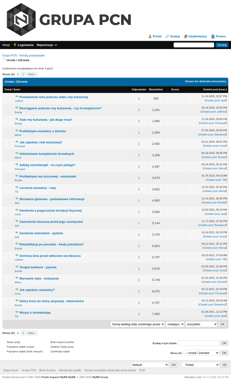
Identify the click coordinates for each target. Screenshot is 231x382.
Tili (223, 179)
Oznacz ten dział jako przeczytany (205, 81)
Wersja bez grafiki (70, 370)
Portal (157, 36)
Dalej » (32, 74)
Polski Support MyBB (54, 377)
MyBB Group (100, 377)
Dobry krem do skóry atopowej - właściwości (51, 301)
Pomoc (221, 36)
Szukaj (175, 36)
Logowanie (26, 45)
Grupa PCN (9, 55)
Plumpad (220, 123)
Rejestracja (45, 45)
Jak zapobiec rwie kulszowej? (40, 142)
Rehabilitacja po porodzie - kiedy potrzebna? (51, 244)
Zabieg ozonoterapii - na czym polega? (47, 165)
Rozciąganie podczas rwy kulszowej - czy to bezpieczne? (60, 108)
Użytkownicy (198, 36)
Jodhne (19, 100)
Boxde (18, 112)
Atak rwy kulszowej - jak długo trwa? (45, 119)
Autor (17, 89)
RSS (142, 370)
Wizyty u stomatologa (35, 312)
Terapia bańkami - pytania (37, 267)
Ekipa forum (11, 370)
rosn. (223, 89)
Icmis (222, 145)
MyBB (71, 377)
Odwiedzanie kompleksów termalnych (46, 154)
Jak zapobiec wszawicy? (37, 290)
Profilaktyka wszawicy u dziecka (42, 131)
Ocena (175, 89)
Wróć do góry (47, 370)
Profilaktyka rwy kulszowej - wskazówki (47, 176)
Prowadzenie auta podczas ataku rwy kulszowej (53, 97)
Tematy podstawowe (32, 55)
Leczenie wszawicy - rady (37, 188)
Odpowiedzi (139, 89)
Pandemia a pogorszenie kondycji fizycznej (50, 210)
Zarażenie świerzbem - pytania (41, 233)
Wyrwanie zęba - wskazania (39, 278)
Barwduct (220, 134)
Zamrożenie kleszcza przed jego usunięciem (51, 221)
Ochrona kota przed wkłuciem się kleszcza (49, 256)
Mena (18, 135)
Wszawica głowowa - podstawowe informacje (51, 199)
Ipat (223, 100)
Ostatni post (210, 89)
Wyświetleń (156, 89)
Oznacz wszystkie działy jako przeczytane (110, 370)
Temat (8, 89)
